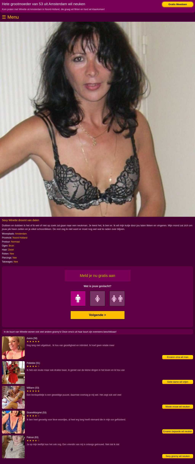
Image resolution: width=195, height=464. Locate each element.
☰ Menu (10, 17)
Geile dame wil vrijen (177, 382)
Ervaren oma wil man (178, 357)
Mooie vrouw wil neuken (177, 406)
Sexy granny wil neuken (178, 456)
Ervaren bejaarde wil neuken (177, 431)
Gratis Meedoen (177, 4)
